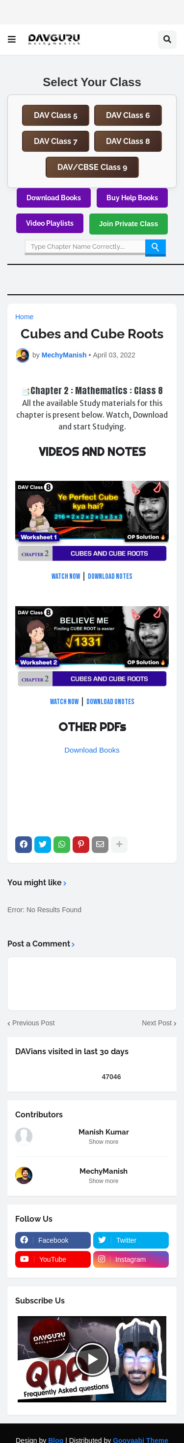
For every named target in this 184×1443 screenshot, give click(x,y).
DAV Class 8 (128, 141)
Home (24, 316)
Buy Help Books (132, 198)
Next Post (157, 1023)
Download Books (53, 198)
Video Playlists (50, 223)
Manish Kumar (104, 1132)
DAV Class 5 (56, 115)
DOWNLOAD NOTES (110, 576)
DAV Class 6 (128, 115)
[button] (12, 39)
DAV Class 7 (56, 141)
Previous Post (33, 1023)
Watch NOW (66, 576)
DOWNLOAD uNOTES (110, 702)
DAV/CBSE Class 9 (92, 167)
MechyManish (103, 1171)
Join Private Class (128, 224)
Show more (104, 1141)
